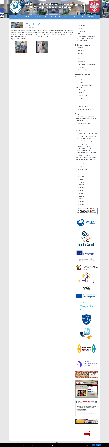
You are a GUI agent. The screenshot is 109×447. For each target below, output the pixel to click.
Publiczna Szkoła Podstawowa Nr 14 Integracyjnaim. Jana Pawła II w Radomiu (55, 6)
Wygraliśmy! (32, 24)
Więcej (98, 445)
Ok (93, 445)
